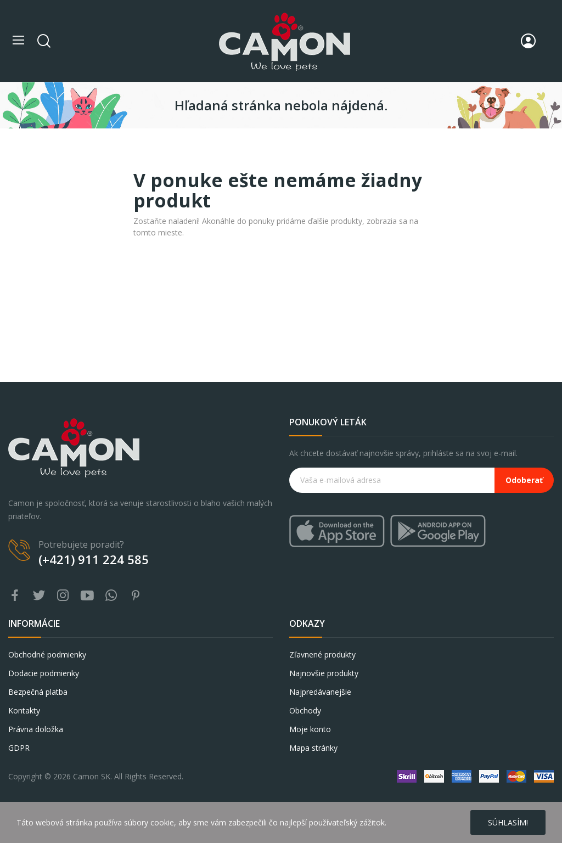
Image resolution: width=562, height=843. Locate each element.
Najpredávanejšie (320, 692)
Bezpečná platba (38, 692)
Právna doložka (35, 729)
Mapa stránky (313, 748)
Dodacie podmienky (43, 673)
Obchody (305, 710)
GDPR (19, 748)
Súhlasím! (508, 822)
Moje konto (310, 729)
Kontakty (24, 710)
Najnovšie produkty (323, 673)
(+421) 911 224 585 (93, 559)
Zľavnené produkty (322, 654)
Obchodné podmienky (47, 654)
